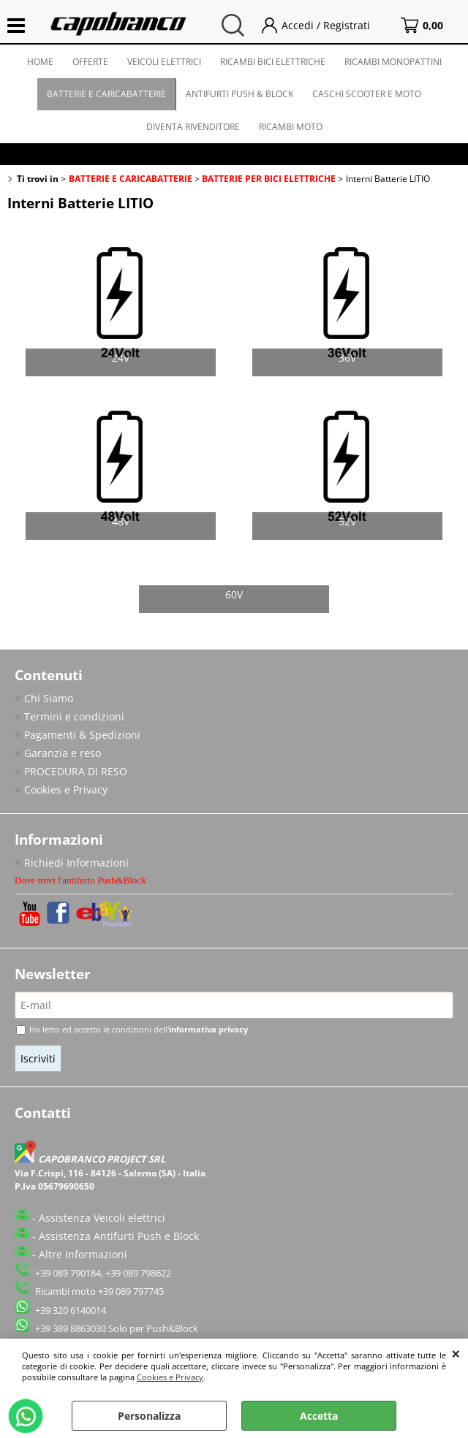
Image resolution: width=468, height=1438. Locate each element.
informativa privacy (208, 1029)
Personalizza (149, 1416)
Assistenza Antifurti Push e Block (119, 1236)
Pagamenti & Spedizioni (82, 735)
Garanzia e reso (62, 753)
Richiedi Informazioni (76, 863)
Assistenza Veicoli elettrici (102, 1218)
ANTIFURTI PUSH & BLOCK (239, 93)
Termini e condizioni (74, 716)
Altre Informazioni (83, 1254)
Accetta (319, 1416)
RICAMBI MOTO (290, 126)
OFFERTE (90, 61)
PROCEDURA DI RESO (75, 771)
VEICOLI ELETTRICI (164, 61)
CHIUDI (456, 1353)
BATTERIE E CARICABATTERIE (106, 93)
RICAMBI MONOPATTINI (393, 61)
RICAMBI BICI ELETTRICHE (272, 61)
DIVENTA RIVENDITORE (193, 126)
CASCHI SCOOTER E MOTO (366, 93)
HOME (40, 61)
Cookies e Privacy (170, 1377)
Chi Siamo (48, 698)
